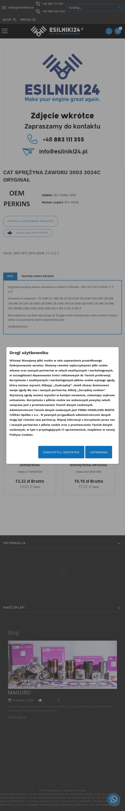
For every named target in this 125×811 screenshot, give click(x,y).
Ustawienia (98, 452)
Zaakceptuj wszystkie (61, 452)
